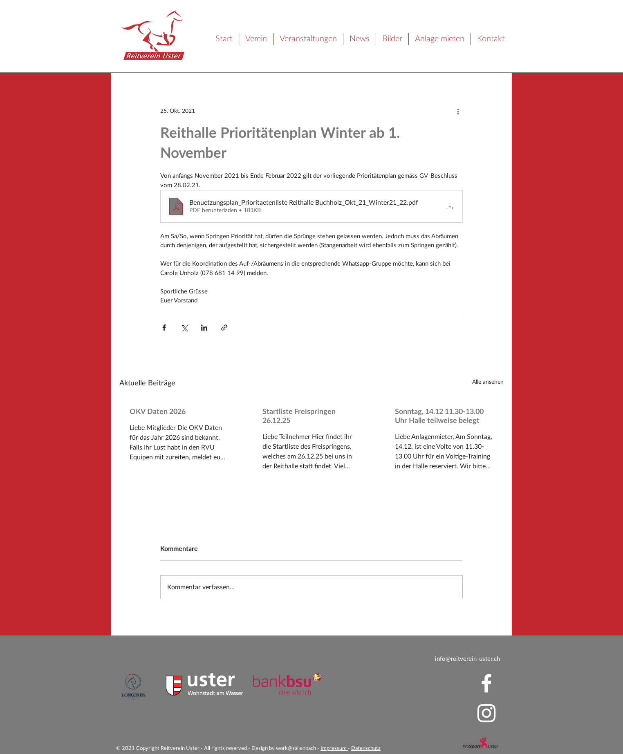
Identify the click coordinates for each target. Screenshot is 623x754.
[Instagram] (486, 713)
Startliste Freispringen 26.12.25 (299, 416)
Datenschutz (366, 748)
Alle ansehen (488, 382)
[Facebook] (486, 683)
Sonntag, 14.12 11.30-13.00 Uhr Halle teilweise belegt (439, 416)
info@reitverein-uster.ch (467, 659)
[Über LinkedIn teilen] (204, 327)
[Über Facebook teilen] (164, 327)
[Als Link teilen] (224, 327)
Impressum (334, 748)
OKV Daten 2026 (158, 412)
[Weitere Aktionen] (458, 111)
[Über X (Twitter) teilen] (184, 327)
